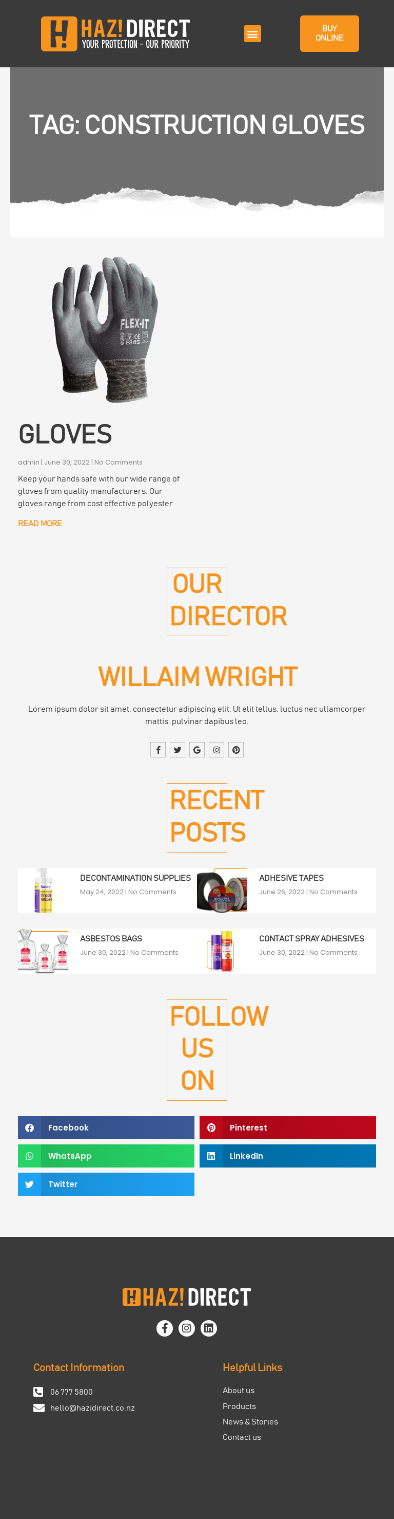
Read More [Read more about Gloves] (40, 524)
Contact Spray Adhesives (311, 939)
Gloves (65, 436)
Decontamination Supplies (135, 878)
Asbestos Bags (111, 939)
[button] (252, 33)
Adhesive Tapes (291, 878)
